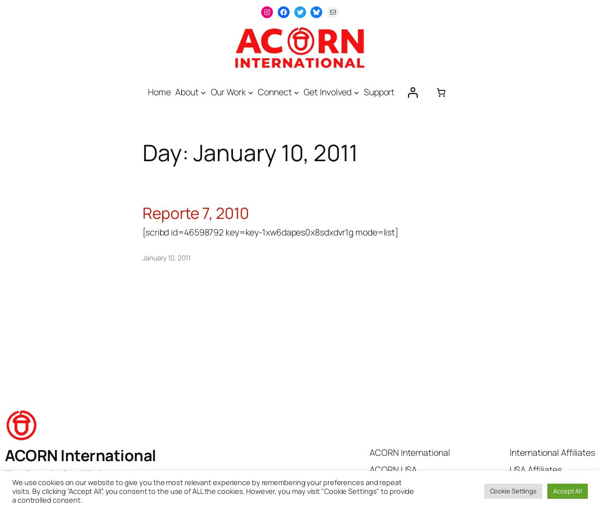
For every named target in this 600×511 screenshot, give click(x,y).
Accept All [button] (567, 491)
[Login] (412, 92)
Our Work (228, 92)
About (187, 92)
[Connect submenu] (296, 92)
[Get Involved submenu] (356, 92)
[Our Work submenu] (250, 92)
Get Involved (328, 92)
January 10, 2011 (166, 257)
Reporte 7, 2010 (196, 213)
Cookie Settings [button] (513, 491)
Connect (274, 92)
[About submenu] (203, 92)
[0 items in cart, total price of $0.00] (441, 92)
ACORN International (80, 455)
